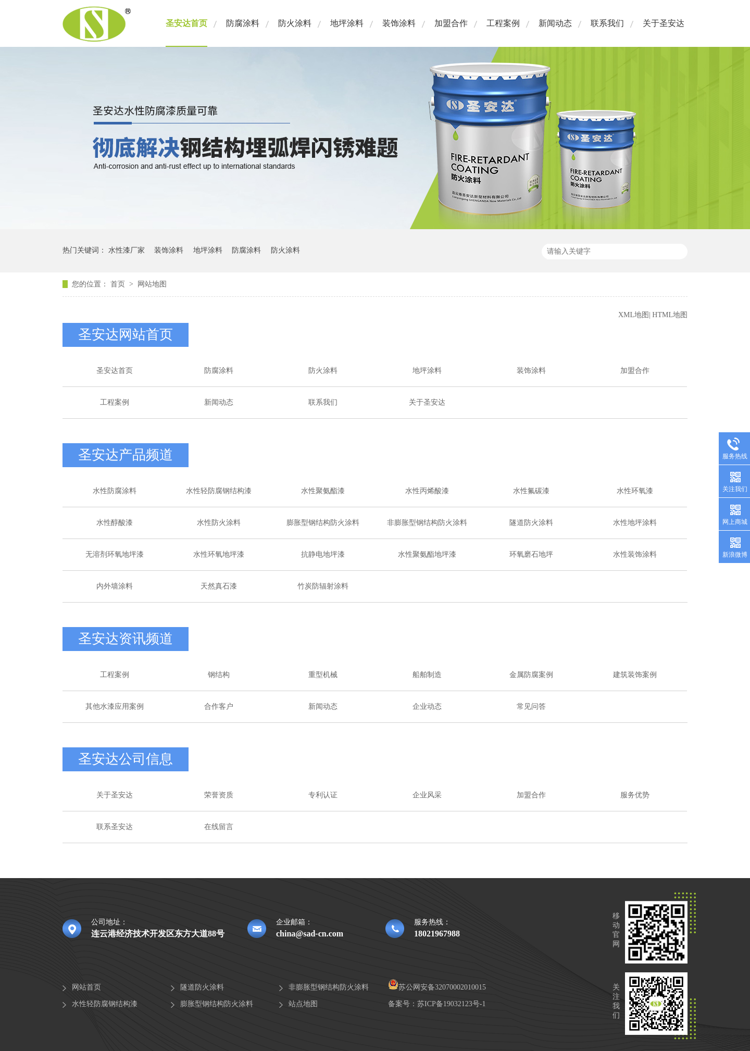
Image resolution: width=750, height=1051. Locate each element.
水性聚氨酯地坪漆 (427, 554)
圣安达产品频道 (125, 454)
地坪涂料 (347, 23)
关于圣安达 (663, 23)
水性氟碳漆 (531, 491)
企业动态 (427, 706)
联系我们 (607, 23)
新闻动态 (555, 23)
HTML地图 (670, 315)
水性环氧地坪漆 (218, 554)
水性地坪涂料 (635, 523)
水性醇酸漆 (114, 523)
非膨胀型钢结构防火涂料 (427, 523)
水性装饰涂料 (635, 554)
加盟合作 (451, 23)
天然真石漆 (219, 586)
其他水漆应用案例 (114, 706)
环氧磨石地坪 (531, 554)
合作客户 (218, 706)
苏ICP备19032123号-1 (451, 1004)
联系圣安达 (114, 827)
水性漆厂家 (126, 250)
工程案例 (503, 23)
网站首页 (86, 987)
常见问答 (531, 706)
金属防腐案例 (531, 675)
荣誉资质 (218, 795)
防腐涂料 (242, 23)
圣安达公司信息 (125, 759)
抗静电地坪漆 (323, 554)
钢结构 (219, 675)
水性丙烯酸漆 (427, 491)
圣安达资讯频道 (125, 638)
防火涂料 (294, 23)
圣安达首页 (186, 23)
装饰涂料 (399, 23)
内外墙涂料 (114, 586)
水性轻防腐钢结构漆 (219, 491)
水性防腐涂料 (114, 491)
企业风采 (427, 795)
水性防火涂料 (219, 523)
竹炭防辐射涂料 (322, 586)
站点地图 (303, 1004)
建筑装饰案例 (635, 675)
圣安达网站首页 (125, 334)
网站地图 (152, 284)
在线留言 (218, 827)
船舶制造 (427, 675)
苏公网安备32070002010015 (437, 987)
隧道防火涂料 (531, 523)
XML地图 (633, 315)
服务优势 (634, 795)
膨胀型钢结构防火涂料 (322, 523)
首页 (118, 284)
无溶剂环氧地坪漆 (114, 554)
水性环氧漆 (635, 491)
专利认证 (323, 795)
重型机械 (323, 675)
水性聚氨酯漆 (323, 491)
